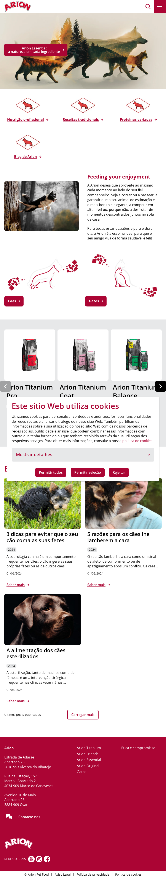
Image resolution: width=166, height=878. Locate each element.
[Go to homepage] (17, 6)
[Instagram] (39, 859)
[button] (148, 6)
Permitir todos (51, 472)
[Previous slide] (5, 386)
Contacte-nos (29, 816)
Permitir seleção (87, 472)
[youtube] (31, 859)
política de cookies (137, 440)
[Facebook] (47, 859)
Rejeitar (119, 472)
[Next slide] (160, 386)
